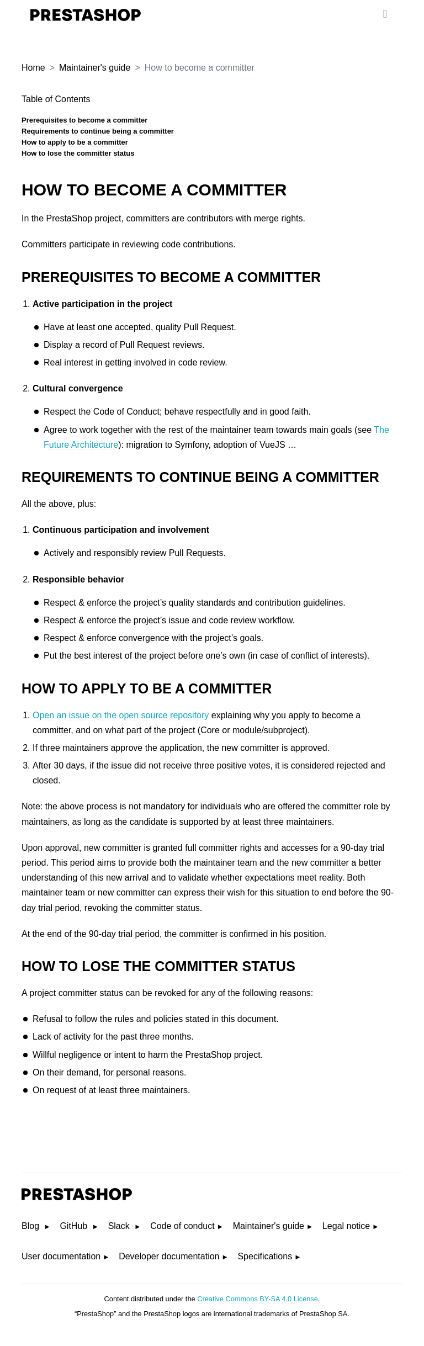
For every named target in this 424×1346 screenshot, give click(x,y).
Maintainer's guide (94, 67)
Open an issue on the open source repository (121, 715)
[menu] (385, 14)
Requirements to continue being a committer (98, 131)
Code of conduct (182, 1226)
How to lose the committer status (78, 153)
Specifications (264, 1256)
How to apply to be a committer (75, 142)
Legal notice (346, 1226)
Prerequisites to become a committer (84, 120)
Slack (120, 1226)
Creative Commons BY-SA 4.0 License (257, 1299)
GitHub (74, 1226)
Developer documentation (169, 1256)
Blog (31, 1226)
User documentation (61, 1256)
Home (33, 67)
